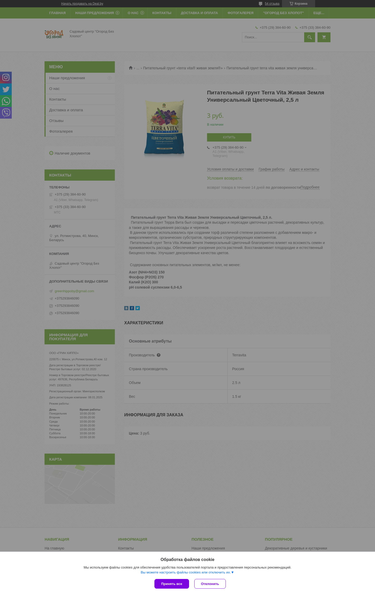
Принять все (171, 584)
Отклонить (210, 584)
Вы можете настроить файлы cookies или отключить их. (186, 572)
